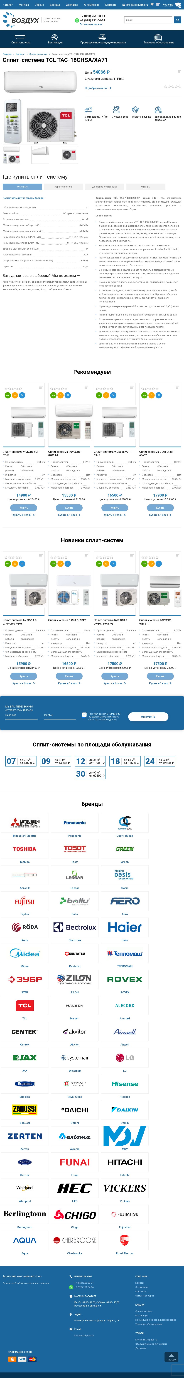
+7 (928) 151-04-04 (92, 20)
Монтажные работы (146, 1339)
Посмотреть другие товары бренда (23, 198)
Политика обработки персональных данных (26, 1283)
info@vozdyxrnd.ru (84, 1335)
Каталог (8, 4)
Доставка (72, 4)
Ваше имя (10, 715)
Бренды (55, 4)
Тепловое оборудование (148, 1324)
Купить (23, 507)
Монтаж (24, 4)
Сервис (39, 4)
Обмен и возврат (144, 1295)
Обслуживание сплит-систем (151, 1344)
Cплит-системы (38, 54)
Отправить (148, 716)
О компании (91, 4)
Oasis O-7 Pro (78, 620)
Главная (7, 54)
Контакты (111, 4)
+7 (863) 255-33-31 (92, 16)
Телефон (48, 715)
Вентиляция (141, 1315)
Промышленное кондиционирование (155, 1319)
